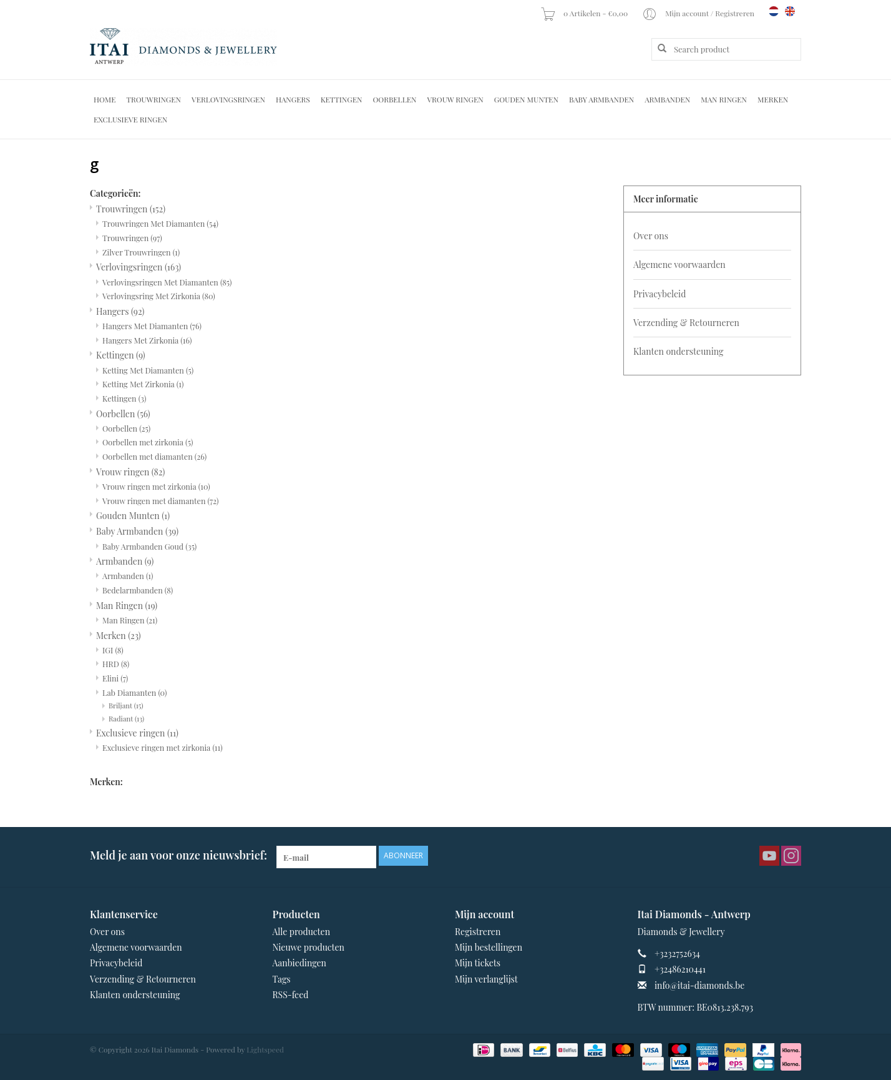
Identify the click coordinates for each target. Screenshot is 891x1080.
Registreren (477, 932)
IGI (113, 650)
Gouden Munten (526, 99)
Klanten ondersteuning (678, 351)
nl (774, 11)
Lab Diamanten (134, 692)
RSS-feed (291, 995)
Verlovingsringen (228, 99)
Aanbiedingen (299, 963)
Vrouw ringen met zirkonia (156, 486)
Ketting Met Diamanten (147, 370)
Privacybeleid (659, 294)
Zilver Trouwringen (141, 252)
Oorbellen (394, 99)
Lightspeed (265, 1049)
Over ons (650, 236)
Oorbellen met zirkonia (147, 442)
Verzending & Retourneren (686, 323)
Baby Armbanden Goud (149, 546)
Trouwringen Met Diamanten (160, 223)
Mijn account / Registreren (699, 13)
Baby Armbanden (601, 99)
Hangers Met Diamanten (152, 325)
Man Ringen (724, 99)
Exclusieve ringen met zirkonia (162, 747)
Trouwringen (154, 99)
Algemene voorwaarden (679, 264)
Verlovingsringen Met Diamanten (166, 282)
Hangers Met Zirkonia (147, 340)
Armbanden (667, 99)
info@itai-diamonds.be (699, 985)
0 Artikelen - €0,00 (585, 13)
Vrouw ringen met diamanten (160, 500)
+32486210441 (680, 969)
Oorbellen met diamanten (154, 456)
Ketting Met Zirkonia (142, 384)
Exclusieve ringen (130, 119)
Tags (282, 979)
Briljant (126, 705)
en (790, 11)
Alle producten (301, 932)
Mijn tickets (477, 963)
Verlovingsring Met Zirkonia (158, 295)
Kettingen (342, 99)
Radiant (126, 718)
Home (105, 99)
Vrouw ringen (455, 99)
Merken (772, 99)
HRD (115, 663)
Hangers (293, 99)
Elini (115, 678)
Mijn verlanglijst (486, 979)
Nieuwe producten (308, 947)
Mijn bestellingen (488, 947)
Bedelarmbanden (137, 590)
